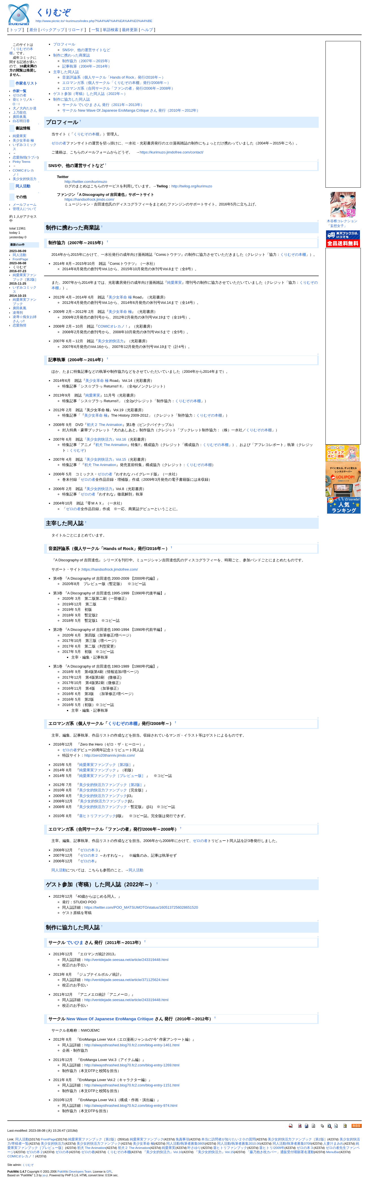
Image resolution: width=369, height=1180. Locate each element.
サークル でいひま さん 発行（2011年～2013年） (103, 105)
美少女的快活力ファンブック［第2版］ (111, 785)
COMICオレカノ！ (113, 326)
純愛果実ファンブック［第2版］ (106, 765)
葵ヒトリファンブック (97, 816)
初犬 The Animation (111, 445)
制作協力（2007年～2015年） (87, 61)
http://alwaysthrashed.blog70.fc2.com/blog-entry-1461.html (131, 1045)
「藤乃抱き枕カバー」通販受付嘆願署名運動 (280, 1152)
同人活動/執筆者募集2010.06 (238, 1143)
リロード (76, 29)
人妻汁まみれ (333, 1143)
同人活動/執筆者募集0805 (185, 1143)
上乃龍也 (19, 112)
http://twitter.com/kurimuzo (85, 181)
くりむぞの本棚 (86, 134)
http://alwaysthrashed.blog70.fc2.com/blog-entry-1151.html (131, 1085)
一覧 (96, 29)
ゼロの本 (87, 861)
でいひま (74, 942)
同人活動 (23, 186)
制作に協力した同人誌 (71, 99)
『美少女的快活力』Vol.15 (104, 459)
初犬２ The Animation (104, 425)
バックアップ (52, 29)
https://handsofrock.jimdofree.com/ (110, 569)
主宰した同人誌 (66, 72)
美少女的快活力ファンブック (103, 790)
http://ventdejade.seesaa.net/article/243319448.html (126, 960)
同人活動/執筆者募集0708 (292, 1143)
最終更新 (130, 29)
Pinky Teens (22, 161)
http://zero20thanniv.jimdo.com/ (109, 755)
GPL (109, 1171)
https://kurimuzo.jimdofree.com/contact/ (171, 152)
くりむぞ (53, 12)
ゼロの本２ (89, 855)
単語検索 (110, 29)
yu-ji (45, 1175)
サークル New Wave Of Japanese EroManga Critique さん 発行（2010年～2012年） (131, 110)
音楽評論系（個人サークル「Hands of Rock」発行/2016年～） (113, 77)
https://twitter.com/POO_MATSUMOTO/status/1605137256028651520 (141, 907)
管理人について (24, 209)
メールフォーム (24, 204)
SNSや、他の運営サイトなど (86, 50)
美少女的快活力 (24, 179)
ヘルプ (147, 29)
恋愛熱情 (19, 157)
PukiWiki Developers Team (74, 1171)
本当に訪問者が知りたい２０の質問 (228, 1139)
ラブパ (32, 157)
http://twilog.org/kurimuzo (191, 186)
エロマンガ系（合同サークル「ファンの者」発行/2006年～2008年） (118, 88)
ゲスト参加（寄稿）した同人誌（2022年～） (90, 94)
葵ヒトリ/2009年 (271, 1147)
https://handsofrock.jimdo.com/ (89, 199)
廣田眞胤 (19, 116)
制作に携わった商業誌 (71, 55)
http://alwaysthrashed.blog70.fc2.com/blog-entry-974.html (130, 1105)
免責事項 (182, 1139)
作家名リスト (27, 83)
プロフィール (64, 44)
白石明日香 (21, 121)
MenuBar (332, 1152)
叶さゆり (194, 1147)
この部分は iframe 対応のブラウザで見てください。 (343, 112)
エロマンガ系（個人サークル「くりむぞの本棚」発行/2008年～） (116, 83)
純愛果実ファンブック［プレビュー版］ (112, 776)
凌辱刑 (18, 312)
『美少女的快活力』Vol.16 (104, 439)
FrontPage (20, 259)
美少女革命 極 (23, 140)
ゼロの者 (19, 95)
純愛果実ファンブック (97, 770)
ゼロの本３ (89, 850)
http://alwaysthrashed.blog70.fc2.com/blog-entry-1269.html (131, 1065)
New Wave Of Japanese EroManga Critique (110, 1018)
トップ (15, 29)
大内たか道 (28, 108)
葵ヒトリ (19, 99)
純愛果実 (19, 136)
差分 (33, 29)
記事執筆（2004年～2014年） (87, 66)
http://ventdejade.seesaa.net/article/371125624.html (126, 980)
